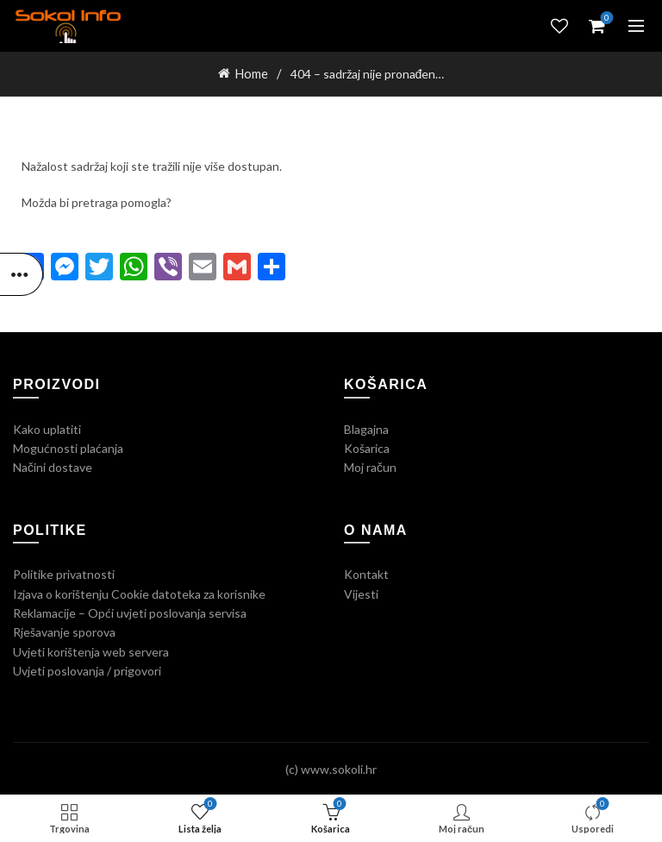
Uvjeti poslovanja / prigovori (87, 670)
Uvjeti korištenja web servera (91, 650)
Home (251, 73)
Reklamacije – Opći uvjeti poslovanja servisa (130, 612)
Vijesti (361, 592)
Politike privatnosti (64, 573)
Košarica (367, 447)
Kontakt (366, 573)
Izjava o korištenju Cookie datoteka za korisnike (139, 592)
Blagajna (366, 427)
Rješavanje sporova (64, 631)
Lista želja (559, 26)
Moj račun (370, 466)
